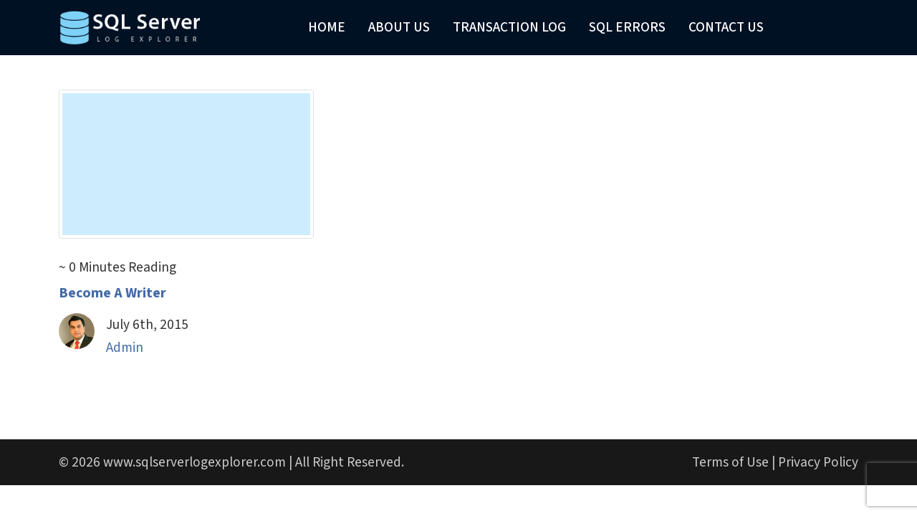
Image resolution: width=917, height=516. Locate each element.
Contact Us (726, 27)
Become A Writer (112, 293)
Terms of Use (730, 462)
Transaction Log (509, 27)
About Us (399, 27)
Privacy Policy (818, 462)
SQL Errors (627, 27)
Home (326, 27)
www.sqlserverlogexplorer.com (194, 462)
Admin (124, 348)
